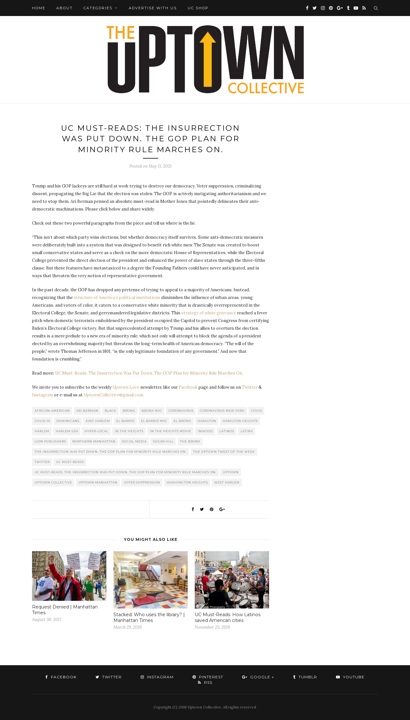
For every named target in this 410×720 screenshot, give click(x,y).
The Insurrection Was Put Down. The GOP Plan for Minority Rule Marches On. (111, 451)
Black (110, 410)
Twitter (250, 387)
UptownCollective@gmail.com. (114, 395)
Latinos (226, 431)
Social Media (134, 441)
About (64, 8)
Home (38, 8)
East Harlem (98, 421)
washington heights (187, 482)
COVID (256, 410)
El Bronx (182, 421)
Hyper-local (96, 431)
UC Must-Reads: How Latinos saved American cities (227, 617)
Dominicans (67, 421)
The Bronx (190, 441)
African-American (52, 410)
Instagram (42, 395)
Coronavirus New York (222, 410)
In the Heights (129, 431)
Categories (98, 8)
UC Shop (198, 8)
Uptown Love (125, 387)
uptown (231, 472)
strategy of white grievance (208, 313)
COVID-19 (42, 421)
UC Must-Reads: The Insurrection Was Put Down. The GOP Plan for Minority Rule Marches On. (149, 373)
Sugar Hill (163, 441)
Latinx (247, 431)
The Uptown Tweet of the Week (224, 451)
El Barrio (125, 421)
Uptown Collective (53, 482)
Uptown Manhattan (98, 482)
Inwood (205, 431)
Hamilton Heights (240, 421)
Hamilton (207, 421)
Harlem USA (67, 431)
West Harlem (227, 482)
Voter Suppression (142, 482)
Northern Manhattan (94, 441)
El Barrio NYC (154, 421)
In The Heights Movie (170, 431)
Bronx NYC (152, 410)
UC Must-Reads (70, 462)
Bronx (129, 410)
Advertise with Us (153, 8)
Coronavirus (180, 410)
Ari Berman (87, 410)
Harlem (42, 431)
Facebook (188, 387)
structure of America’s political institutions (117, 297)
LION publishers (50, 441)
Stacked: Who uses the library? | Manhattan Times (149, 617)
